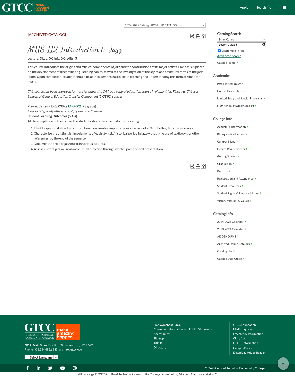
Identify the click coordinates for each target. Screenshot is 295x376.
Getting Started (226, 156)
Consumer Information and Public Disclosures (183, 329)
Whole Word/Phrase (233, 50)
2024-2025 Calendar (230, 221)
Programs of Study (229, 83)
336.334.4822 (43, 349)
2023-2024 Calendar (230, 229)
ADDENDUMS (226, 236)
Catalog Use (224, 251)
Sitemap (159, 338)
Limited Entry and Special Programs (239, 98)
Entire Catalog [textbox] (226, 39)
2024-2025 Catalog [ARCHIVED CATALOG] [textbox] (151, 25)
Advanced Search (229, 56)
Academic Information (231, 126)
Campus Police (242, 348)
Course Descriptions (230, 91)
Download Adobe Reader (249, 352)
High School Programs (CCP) (235, 105)
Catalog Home (226, 62)
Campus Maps (226, 141)
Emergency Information (248, 334)
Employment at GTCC (167, 324)
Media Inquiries (243, 329)
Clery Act (239, 338)
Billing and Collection (231, 134)
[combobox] (165, 25)
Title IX (158, 343)
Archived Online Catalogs (233, 244)
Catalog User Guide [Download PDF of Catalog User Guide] (229, 258)
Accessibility (162, 334)
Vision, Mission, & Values (233, 200)
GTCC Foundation (244, 324)
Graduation (224, 163)
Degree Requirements (231, 149)
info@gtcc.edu (73, 349)
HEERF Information (245, 343)
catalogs (88, 374)
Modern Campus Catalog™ (197, 374)
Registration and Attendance (235, 178)
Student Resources (229, 186)
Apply (244, 7)
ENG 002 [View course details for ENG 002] (74, 106)
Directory (160, 347)
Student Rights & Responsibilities (238, 193)
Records (222, 171)
